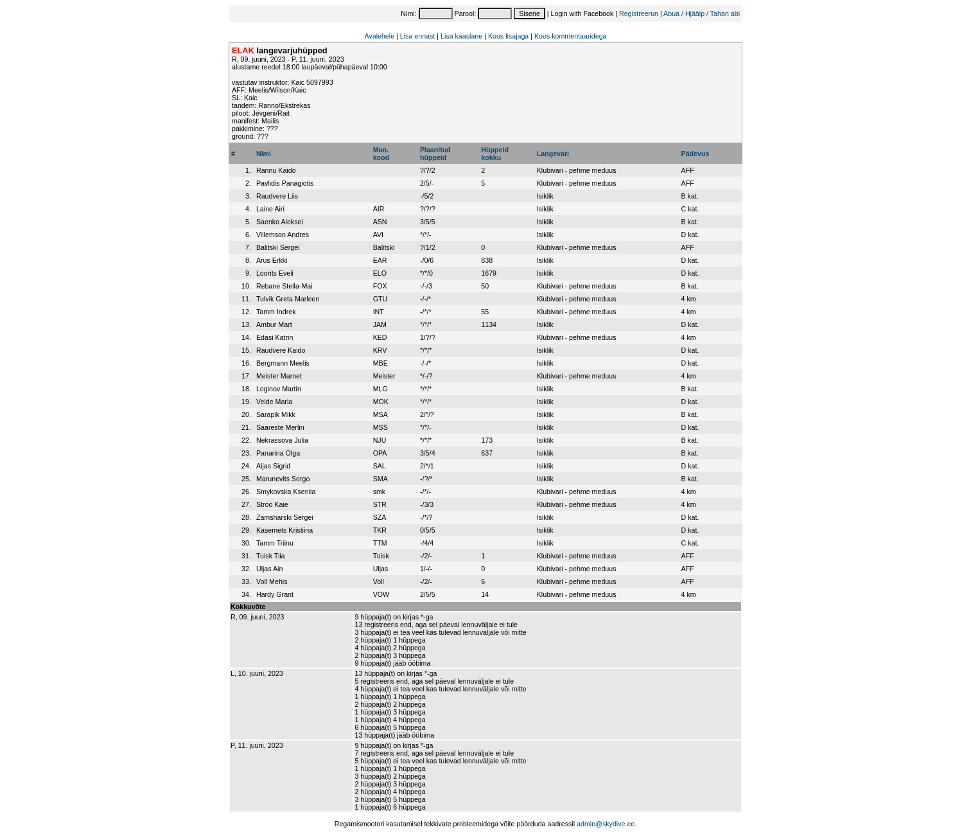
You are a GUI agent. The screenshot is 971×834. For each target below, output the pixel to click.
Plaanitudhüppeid (435, 153)
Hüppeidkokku (495, 153)
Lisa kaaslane (461, 36)
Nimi (263, 153)
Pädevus (695, 153)
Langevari (553, 153)
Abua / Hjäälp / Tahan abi (701, 13)
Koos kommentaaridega (570, 36)
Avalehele (379, 36)
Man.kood (381, 153)
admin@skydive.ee (605, 824)
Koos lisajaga (508, 36)
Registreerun (638, 13)
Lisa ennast (417, 36)
